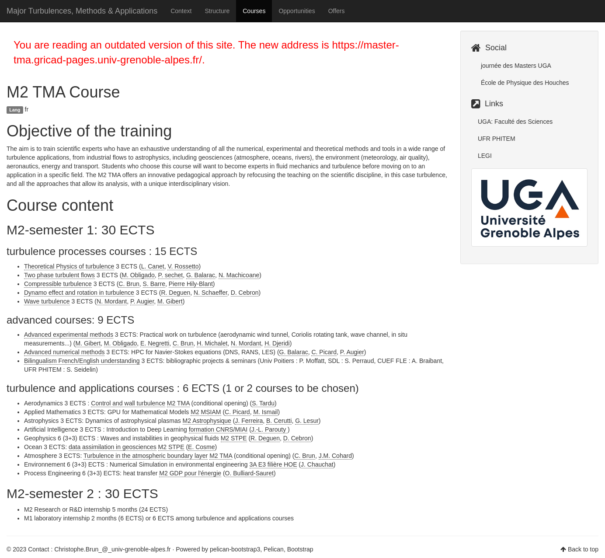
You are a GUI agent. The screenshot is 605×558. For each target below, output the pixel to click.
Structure (217, 10)
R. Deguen (175, 292)
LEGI (485, 155)
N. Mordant (112, 301)
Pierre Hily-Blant (191, 283)
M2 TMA (178, 403)
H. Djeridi (277, 343)
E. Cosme (201, 446)
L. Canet (152, 266)
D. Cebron (245, 292)
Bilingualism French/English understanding (82, 360)
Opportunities (296, 10)
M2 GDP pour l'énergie (190, 473)
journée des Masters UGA (515, 65)
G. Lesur (307, 420)
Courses (254, 10)
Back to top (583, 549)
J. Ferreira (249, 420)
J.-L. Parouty (269, 429)
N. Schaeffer (210, 292)
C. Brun (128, 283)
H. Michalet (212, 343)
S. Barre (154, 283)
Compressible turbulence (58, 283)
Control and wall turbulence (128, 403)
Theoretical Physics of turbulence (69, 266)
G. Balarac (200, 275)
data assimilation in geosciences (112, 446)
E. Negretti (154, 343)
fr (27, 109)
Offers (336, 10)
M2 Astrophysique (207, 420)
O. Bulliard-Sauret (249, 473)
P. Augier (142, 301)
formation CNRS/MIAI (218, 429)
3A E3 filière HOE (273, 464)
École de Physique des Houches (524, 82)
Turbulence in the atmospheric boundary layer (145, 455)
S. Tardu (263, 403)
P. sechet (170, 275)
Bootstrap (300, 549)
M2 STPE (234, 438)
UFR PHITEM (496, 138)
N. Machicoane (239, 275)
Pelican (274, 549)
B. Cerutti (279, 420)
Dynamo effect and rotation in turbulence (79, 292)
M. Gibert (170, 301)
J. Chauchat (317, 464)
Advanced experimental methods (68, 334)
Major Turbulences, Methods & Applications (82, 11)
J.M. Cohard (335, 455)
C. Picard (324, 352)
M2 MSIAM (206, 411)
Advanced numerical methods (64, 352)
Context (180, 10)
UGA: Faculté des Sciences (515, 121)
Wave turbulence (47, 301)
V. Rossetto (182, 266)
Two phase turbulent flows (59, 275)
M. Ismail (265, 411)
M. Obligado (138, 275)
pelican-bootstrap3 (235, 549)
